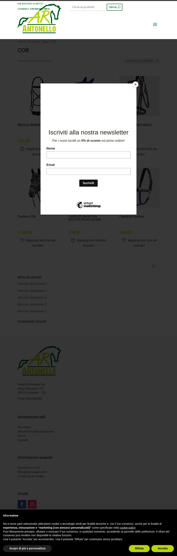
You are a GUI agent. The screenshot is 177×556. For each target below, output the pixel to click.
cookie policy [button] (127, 527)
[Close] (135, 84)
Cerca (112, 7)
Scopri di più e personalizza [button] (27, 548)
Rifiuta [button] (139, 548)
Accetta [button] (163, 548)
